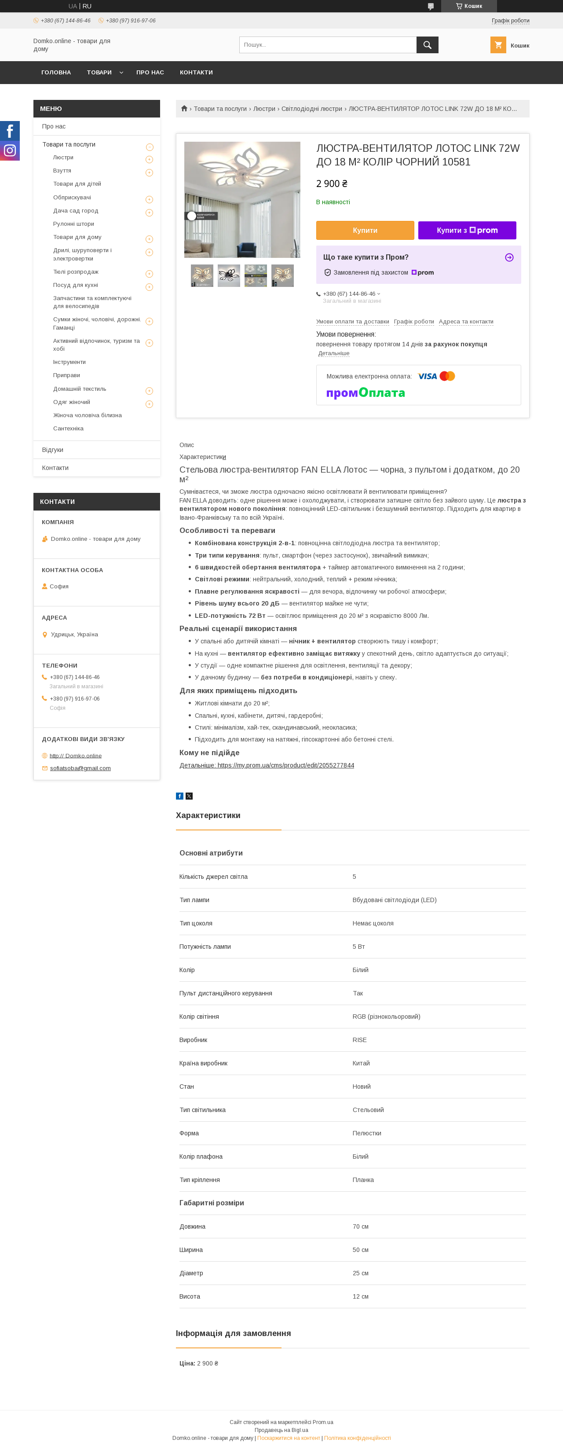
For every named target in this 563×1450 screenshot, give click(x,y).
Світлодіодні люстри (312, 108)
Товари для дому (77, 237)
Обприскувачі (72, 197)
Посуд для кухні (75, 285)
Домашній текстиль (79, 388)
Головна (56, 72)
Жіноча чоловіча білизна (87, 415)
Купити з (467, 231)
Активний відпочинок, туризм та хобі (96, 345)
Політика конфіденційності (357, 1438)
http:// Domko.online (76, 755)
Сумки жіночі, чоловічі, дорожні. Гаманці (97, 323)
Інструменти (69, 362)
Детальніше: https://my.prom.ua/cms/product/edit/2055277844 (266, 765)
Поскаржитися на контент (288, 1438)
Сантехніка (68, 428)
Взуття (62, 170)
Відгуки (52, 449)
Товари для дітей (77, 183)
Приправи (66, 375)
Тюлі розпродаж (76, 271)
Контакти (196, 72)
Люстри (264, 108)
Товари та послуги (220, 108)
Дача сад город (76, 210)
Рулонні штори (73, 223)
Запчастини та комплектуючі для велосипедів (92, 302)
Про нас (150, 72)
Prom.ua (323, 1422)
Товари (99, 72)
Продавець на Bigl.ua (281, 1430)
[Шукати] (428, 45)
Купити (365, 230)
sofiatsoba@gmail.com (80, 768)
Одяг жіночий (71, 402)
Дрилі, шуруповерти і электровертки (82, 254)
